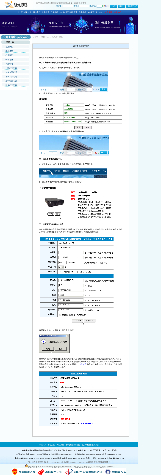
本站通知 (9, 51)
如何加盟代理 (11, 72)
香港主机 (82, 12)
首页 (36, 37)
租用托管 (45, 12)
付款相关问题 (11, 68)
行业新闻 (9, 55)
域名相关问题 (11, 76)
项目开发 (74, 12)
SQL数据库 (64, 12)
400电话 (91, 12)
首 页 (20, 12)
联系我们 (9, 47)
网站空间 (36, 12)
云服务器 (54, 12)
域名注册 (27, 12)
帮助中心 (99, 12)
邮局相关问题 (11, 85)
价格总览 (9, 59)
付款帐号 (9, 64)
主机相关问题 (11, 81)
